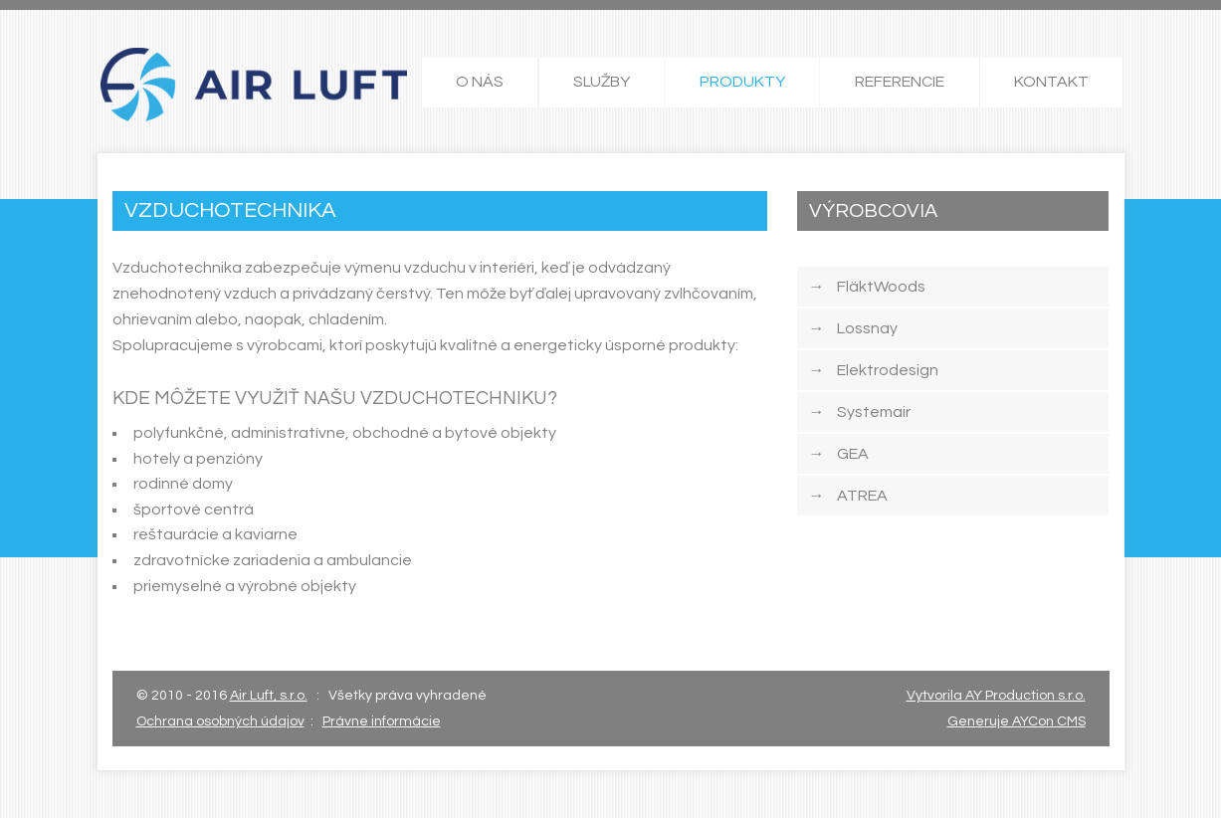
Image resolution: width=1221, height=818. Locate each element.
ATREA (848, 496)
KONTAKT (1051, 82)
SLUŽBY (601, 82)
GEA (839, 454)
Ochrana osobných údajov (220, 721)
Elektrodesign (873, 370)
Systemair (860, 412)
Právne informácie (381, 721)
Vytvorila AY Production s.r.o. (996, 696)
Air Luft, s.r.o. (268, 696)
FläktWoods (867, 287)
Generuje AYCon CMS (1016, 721)
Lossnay (853, 328)
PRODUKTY (742, 82)
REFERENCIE (899, 82)
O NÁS (480, 82)
